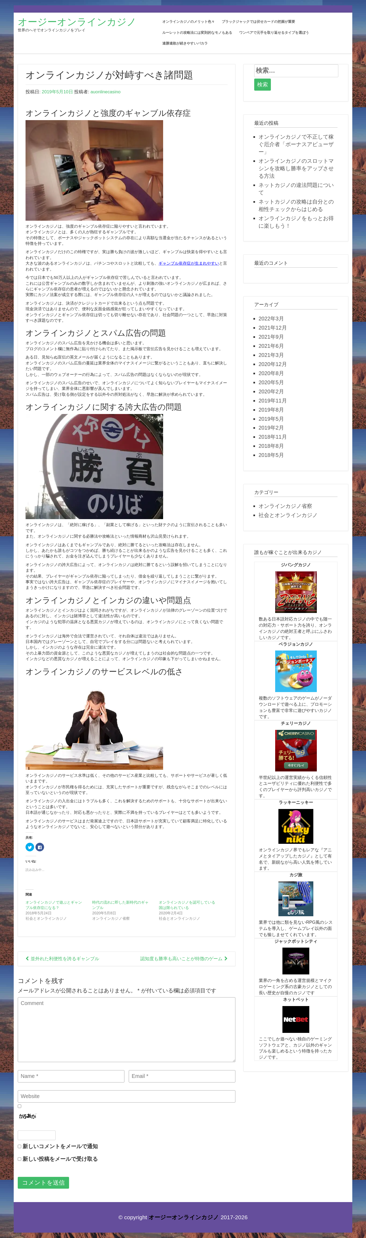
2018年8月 (271, 446)
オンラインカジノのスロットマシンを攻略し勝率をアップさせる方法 (296, 168)
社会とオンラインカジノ (288, 515)
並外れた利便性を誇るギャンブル (65, 958)
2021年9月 (271, 337)
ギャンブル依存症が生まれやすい (189, 263)
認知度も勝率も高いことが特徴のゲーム (181, 958)
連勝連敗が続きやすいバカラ (185, 43)
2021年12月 (273, 328)
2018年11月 (273, 437)
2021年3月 (271, 355)
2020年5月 (271, 382)
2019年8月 (271, 410)
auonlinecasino (106, 91)
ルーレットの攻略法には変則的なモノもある (197, 33)
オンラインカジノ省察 (285, 506)
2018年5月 (271, 455)
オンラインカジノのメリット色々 (188, 22)
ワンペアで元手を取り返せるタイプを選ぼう (274, 33)
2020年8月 (271, 373)
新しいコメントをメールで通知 (60, 1146)
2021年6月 (271, 346)
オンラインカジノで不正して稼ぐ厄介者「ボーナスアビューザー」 (296, 144)
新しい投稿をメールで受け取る (60, 1159)
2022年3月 (271, 318)
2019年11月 (273, 401)
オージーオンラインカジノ (77, 21)
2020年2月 (271, 391)
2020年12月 (273, 364)
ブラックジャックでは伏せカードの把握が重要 (258, 22)
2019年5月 (271, 419)
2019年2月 (271, 428)
